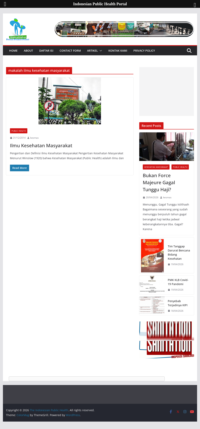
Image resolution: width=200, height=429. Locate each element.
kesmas (34, 137)
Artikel (92, 50)
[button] (100, 50)
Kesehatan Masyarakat (156, 167)
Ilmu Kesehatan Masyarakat (41, 145)
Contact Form (70, 50)
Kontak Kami (117, 50)
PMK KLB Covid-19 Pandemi (178, 282)
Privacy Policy (144, 50)
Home (13, 50)
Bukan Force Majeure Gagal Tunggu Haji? (159, 182)
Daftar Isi (46, 50)
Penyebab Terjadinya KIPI (178, 303)
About (28, 50)
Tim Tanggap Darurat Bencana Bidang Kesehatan (179, 252)
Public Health (19, 130)
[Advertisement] (166, 91)
